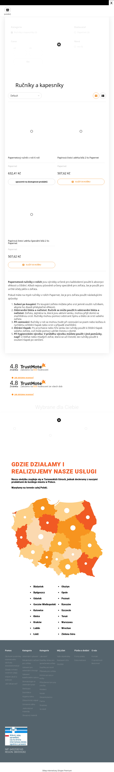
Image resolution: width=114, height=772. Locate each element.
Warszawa (67, 622)
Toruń (64, 616)
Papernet (12, 166)
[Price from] (20, 53)
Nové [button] (77, 41)
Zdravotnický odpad (30, 700)
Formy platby (79, 656)
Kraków (37, 622)
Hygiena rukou (28, 697)
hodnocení (47, 386)
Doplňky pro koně (47, 667)
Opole (64, 592)
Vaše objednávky (63, 656)
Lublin (36, 628)
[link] (27, 32)
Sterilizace (26, 689)
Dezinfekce (26, 693)
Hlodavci (43, 689)
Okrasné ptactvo (46, 697)
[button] (13, 378)
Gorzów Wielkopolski (44, 604)
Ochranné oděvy (28, 704)
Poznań (65, 598)
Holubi (42, 693)
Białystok (38, 586)
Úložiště (60, 664)
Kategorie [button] (16, 27)
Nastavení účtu (63, 660)
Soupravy (43, 705)
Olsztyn (65, 586)
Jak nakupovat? (11, 684)
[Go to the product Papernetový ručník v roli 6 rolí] (50, 438)
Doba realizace (80, 660)
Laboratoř (43, 656)
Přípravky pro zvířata (48, 671)
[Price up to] (36, 53)
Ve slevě (43, 709)
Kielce (36, 616)
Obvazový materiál (29, 715)
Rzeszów (66, 604)
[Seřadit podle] (25, 96)
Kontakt (95, 656)
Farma (42, 701)
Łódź (36, 634)
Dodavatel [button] (80, 27)
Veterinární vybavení (30, 656)
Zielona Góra (68, 634)
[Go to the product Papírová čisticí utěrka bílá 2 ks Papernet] (14, 431)
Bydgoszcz (39, 592)
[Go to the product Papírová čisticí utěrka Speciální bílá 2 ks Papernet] (86, 431)
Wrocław (66, 628)
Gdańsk (37, 598)
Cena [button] (14, 41)
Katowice (38, 610)
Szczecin (66, 610)
